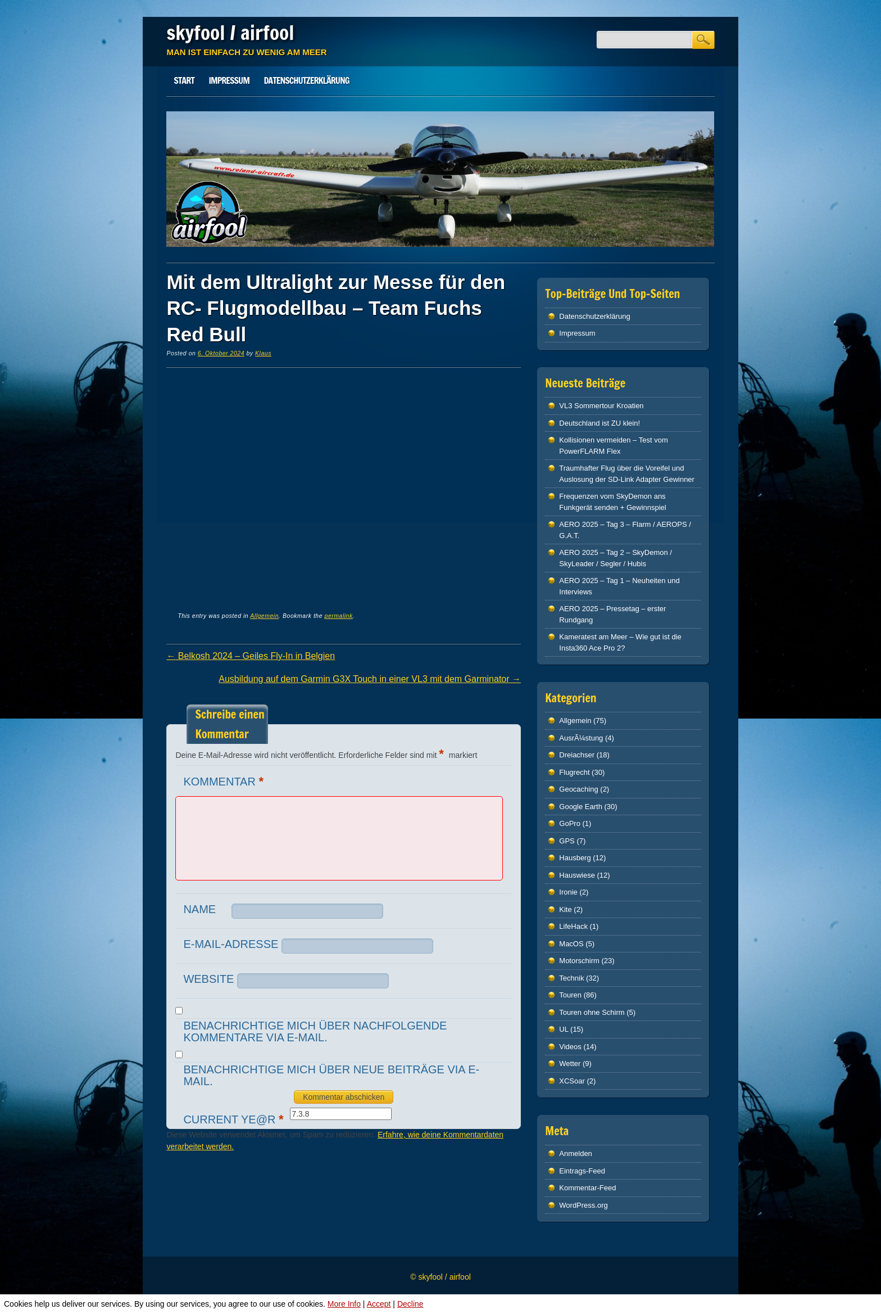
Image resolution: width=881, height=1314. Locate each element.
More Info (344, 1303)
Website (208, 979)
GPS (566, 841)
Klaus (263, 353)
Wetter (569, 1063)
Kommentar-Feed (587, 1188)
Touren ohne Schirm (591, 1012)
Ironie (568, 892)
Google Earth (580, 806)
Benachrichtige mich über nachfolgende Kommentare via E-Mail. (315, 1031)
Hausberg (575, 858)
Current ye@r (234, 1119)
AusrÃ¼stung (581, 738)
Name (199, 909)
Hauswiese (577, 875)
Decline (410, 1303)
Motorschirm (579, 960)
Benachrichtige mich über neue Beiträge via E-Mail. (331, 1075)
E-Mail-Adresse (230, 944)
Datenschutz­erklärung (306, 80)
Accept (379, 1303)
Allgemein (264, 615)
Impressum (228, 80)
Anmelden (575, 1153)
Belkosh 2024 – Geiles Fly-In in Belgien (250, 656)
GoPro (569, 823)
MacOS (571, 944)
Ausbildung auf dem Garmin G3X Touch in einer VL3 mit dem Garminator (370, 679)
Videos (570, 1046)
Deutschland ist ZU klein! (599, 423)
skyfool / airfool (230, 33)
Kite (565, 909)
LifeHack (573, 926)
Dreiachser (576, 755)
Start (184, 80)
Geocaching (578, 789)
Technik (571, 978)
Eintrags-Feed (582, 1171)
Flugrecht (574, 772)
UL (563, 1029)
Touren (570, 995)
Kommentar (224, 781)
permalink (339, 615)
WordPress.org (583, 1205)
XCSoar (572, 1081)
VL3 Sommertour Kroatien (601, 405)
